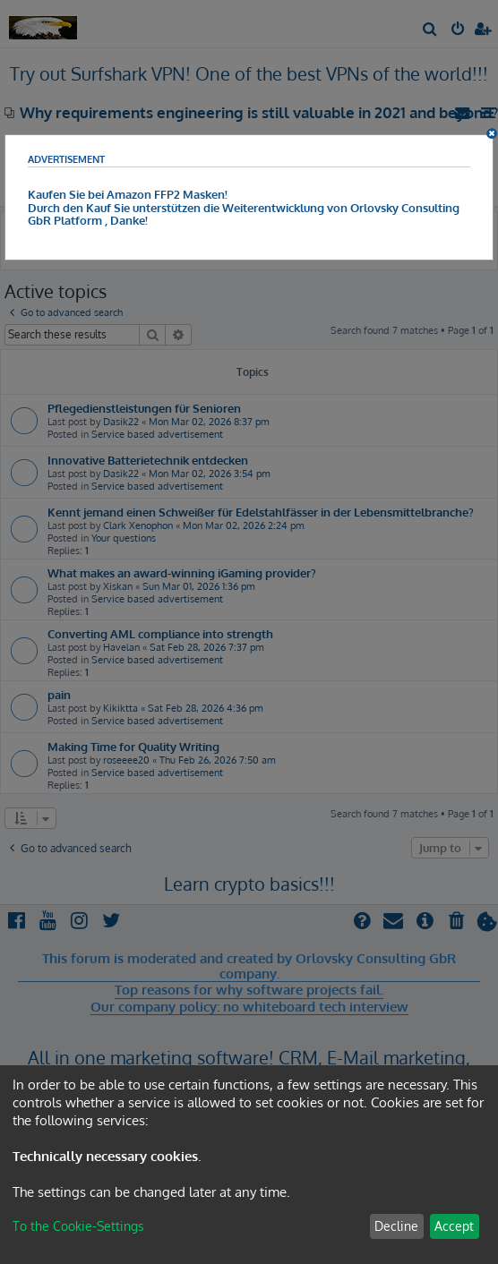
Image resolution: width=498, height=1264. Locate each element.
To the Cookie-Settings (78, 1226)
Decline (396, 1226)
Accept (454, 1226)
